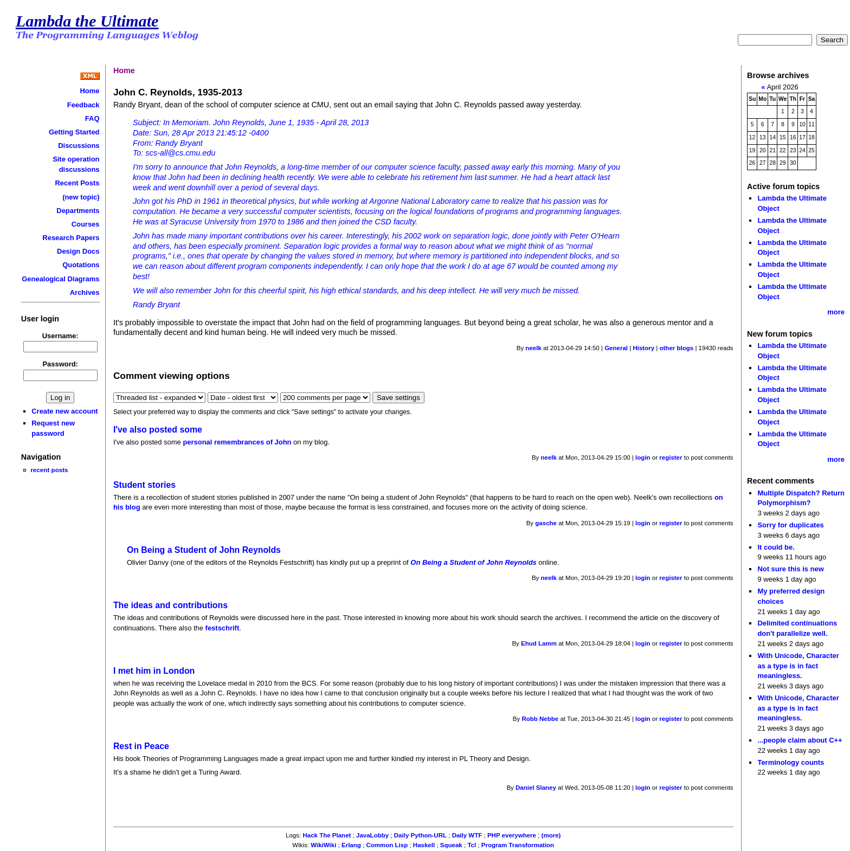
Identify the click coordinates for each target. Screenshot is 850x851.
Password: (60, 364)
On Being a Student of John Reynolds (204, 550)
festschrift (222, 628)
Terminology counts (790, 762)
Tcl (471, 845)
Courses (86, 224)
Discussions (78, 145)
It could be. (775, 547)
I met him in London (154, 670)
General (616, 348)
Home (90, 91)
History (643, 348)
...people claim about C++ (799, 740)
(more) (551, 835)
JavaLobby (372, 835)
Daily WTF (467, 835)
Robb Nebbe (539, 718)
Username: (60, 336)
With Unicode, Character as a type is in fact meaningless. (798, 666)
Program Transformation (517, 845)
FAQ (92, 118)
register (670, 457)
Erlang (351, 845)
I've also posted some (157, 429)
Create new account (64, 411)
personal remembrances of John (237, 442)
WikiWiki (323, 845)
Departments (77, 211)
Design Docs (78, 251)
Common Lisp (387, 845)
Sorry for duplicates (790, 525)
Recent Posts (77, 183)
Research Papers (70, 238)
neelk (533, 348)
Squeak (451, 845)
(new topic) (80, 197)
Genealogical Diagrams (60, 279)
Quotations (80, 265)
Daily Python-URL (420, 835)
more (836, 312)
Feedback (83, 105)
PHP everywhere (511, 835)
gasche (546, 523)
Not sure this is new (790, 569)
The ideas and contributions (170, 605)
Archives (85, 292)
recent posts (49, 469)
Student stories (144, 484)
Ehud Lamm (539, 643)
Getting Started (74, 132)
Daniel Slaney (536, 787)
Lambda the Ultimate (87, 21)
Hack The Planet (326, 835)
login (643, 457)
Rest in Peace (141, 746)
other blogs (676, 348)
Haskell (424, 845)
